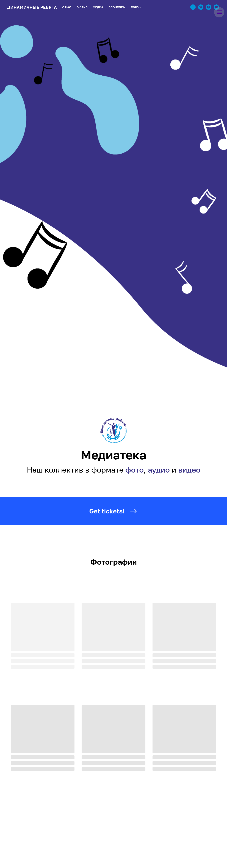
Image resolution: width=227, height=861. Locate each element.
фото (134, 469)
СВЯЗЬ (136, 7)
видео (189, 469)
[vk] (200, 7)
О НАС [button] (66, 7)
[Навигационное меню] (219, 12)
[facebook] (193, 7)
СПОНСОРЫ (117, 7)
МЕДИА (98, 7)
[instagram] (208, 7)
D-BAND (81, 7)
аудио (159, 469)
